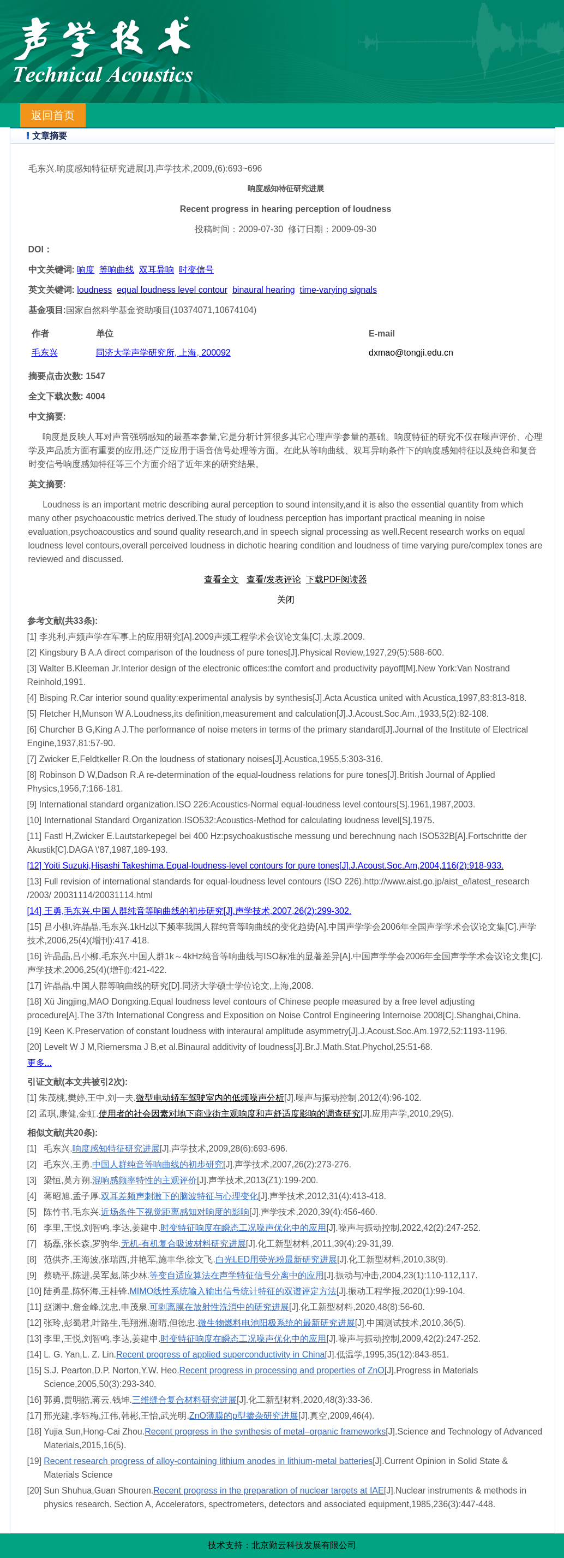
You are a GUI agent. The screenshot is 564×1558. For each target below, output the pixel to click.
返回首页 (53, 115)
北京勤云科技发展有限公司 (303, 1545)
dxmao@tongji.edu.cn (411, 352)
